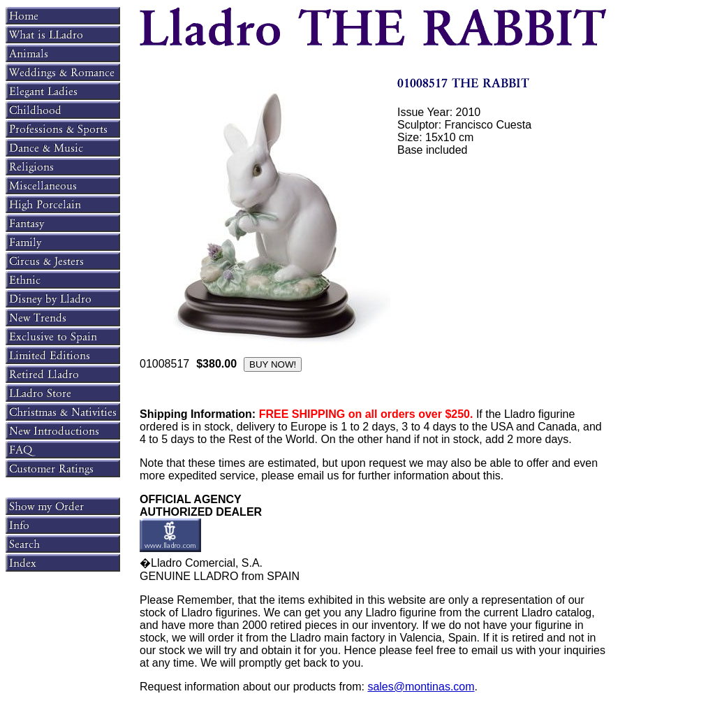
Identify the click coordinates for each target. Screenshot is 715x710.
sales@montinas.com (420, 687)
